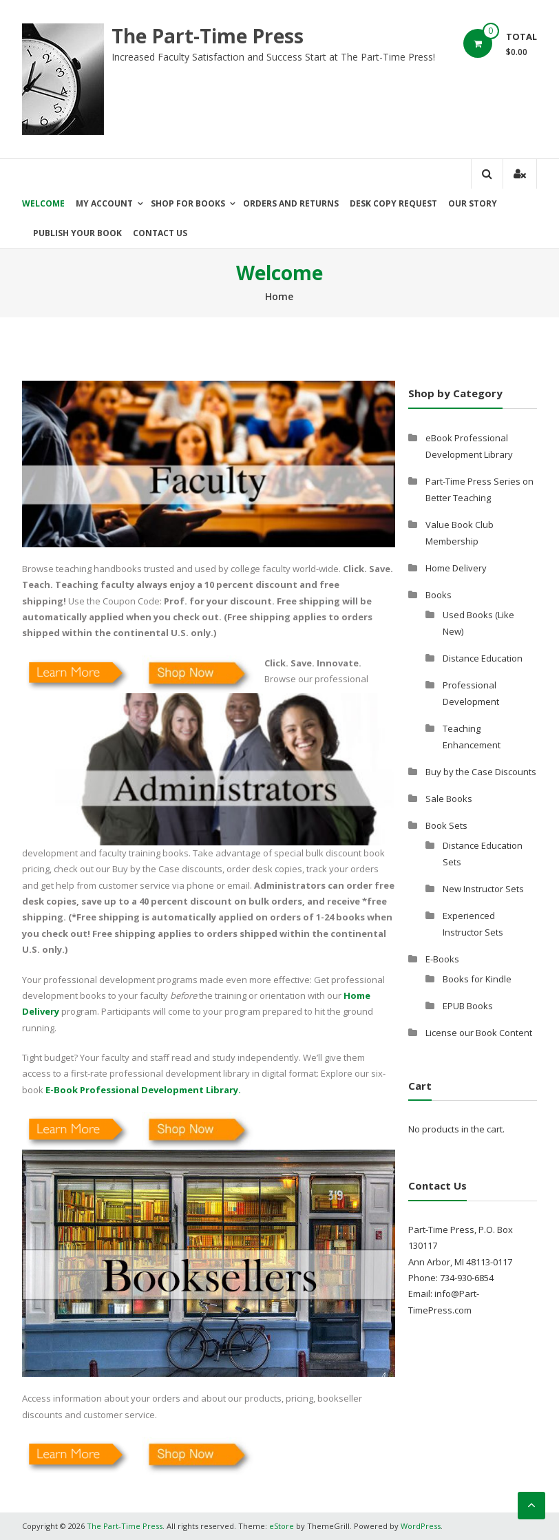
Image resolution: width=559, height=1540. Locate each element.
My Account (104, 203)
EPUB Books (468, 1006)
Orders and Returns (291, 203)
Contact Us (160, 233)
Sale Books (448, 798)
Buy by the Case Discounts (480, 772)
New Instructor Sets (483, 889)
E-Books (442, 959)
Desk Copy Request (393, 203)
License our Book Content (478, 1032)
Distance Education (483, 658)
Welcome (43, 203)
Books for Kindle (477, 979)
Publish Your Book (77, 233)
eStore (281, 1526)
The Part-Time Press (208, 36)
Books (438, 595)
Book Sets (446, 825)
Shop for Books (188, 203)
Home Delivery (456, 568)
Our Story (472, 203)
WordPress (421, 1526)
